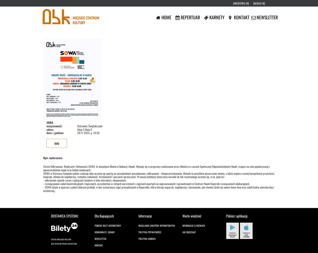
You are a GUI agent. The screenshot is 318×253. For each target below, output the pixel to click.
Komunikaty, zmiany (105, 232)
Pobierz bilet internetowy (108, 225)
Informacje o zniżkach (193, 225)
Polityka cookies (147, 238)
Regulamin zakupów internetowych (157, 225)
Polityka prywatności (150, 232)
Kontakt (99, 245)
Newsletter (100, 238)
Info (57, 143)
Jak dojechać (189, 232)
